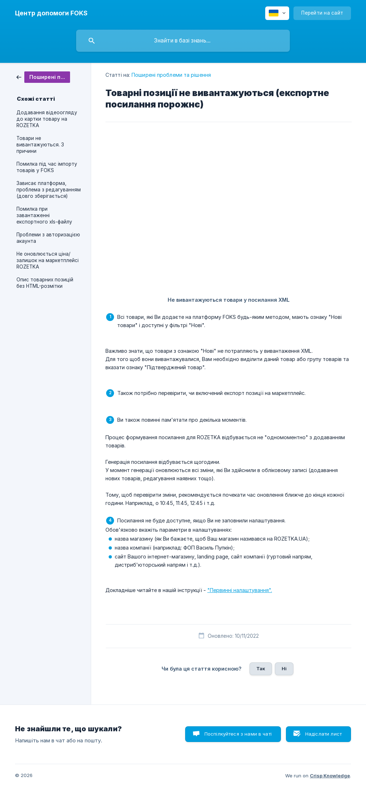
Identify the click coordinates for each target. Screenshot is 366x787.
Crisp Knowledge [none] (330, 775)
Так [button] (260, 668)
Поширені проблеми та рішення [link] (171, 75)
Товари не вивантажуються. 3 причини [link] (40, 144)
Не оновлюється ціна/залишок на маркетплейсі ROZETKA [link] (47, 260)
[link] (43, 76)
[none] (51, 13)
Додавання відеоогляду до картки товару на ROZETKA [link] (46, 119)
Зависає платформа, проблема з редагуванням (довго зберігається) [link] (48, 189)
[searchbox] (183, 41)
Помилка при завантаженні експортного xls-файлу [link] (44, 215)
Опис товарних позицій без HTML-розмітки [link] (44, 283)
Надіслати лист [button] (323, 734)
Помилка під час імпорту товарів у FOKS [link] (46, 167)
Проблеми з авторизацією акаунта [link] (48, 238)
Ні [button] (284, 668)
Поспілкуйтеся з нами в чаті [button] (238, 734)
